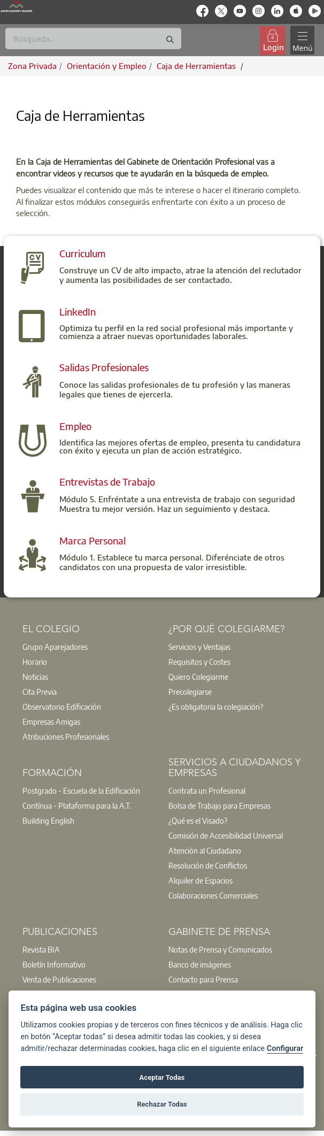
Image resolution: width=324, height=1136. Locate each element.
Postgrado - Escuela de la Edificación (81, 790)
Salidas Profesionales (104, 367)
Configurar (285, 1048)
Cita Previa (39, 691)
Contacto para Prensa (203, 979)
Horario (34, 661)
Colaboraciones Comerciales (213, 895)
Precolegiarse (190, 691)
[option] (89, 646)
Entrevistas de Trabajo (107, 481)
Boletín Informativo (54, 964)
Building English (48, 820)
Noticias (35, 676)
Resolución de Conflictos (207, 865)
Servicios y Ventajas (199, 646)
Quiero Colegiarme (198, 676)
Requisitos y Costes (199, 661)
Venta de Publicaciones (59, 979)
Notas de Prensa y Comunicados (220, 949)
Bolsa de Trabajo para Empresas (219, 805)
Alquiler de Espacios (200, 880)
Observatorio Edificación (61, 706)
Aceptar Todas (162, 1077)
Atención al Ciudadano (204, 850)
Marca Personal (92, 540)
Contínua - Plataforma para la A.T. (76, 805)
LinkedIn (77, 311)
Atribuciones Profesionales (65, 736)
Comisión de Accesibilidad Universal (225, 835)
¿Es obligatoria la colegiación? (215, 706)
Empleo (75, 426)
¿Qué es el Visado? (197, 820)
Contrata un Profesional (206, 790)
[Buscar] (93, 38)
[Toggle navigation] (302, 40)
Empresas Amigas (51, 721)
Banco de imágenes (199, 964)
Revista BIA (41, 949)
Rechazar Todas (162, 1104)
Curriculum (82, 253)
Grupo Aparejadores (55, 646)
